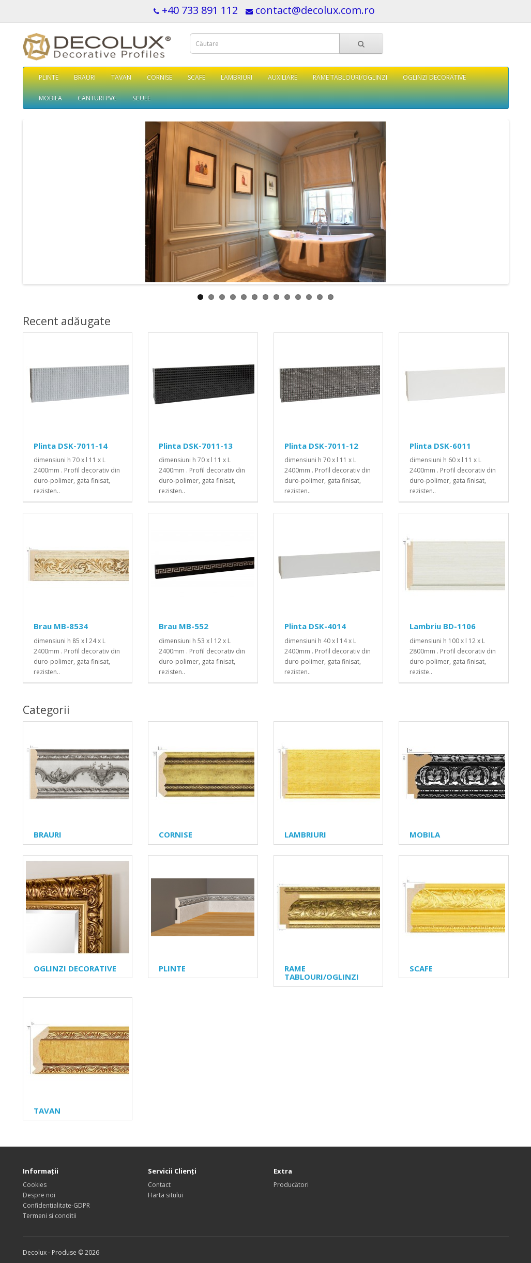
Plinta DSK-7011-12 (321, 445)
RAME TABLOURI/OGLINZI (350, 77)
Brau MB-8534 (61, 626)
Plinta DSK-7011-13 (196, 445)
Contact (159, 1184)
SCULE (141, 98)
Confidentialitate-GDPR (56, 1205)
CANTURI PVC (97, 98)
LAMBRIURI (236, 77)
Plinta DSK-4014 (315, 626)
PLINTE (48, 77)
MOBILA (50, 98)
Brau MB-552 (183, 626)
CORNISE (159, 77)
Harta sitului (165, 1195)
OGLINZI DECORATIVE (434, 77)
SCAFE (196, 77)
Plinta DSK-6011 (440, 445)
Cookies (35, 1184)
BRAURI (85, 77)
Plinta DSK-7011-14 (71, 445)
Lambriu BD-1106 (442, 626)
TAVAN (121, 77)
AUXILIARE (282, 77)
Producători (291, 1184)
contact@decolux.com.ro (315, 10)
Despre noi (39, 1195)
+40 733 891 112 (200, 10)
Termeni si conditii (50, 1215)
